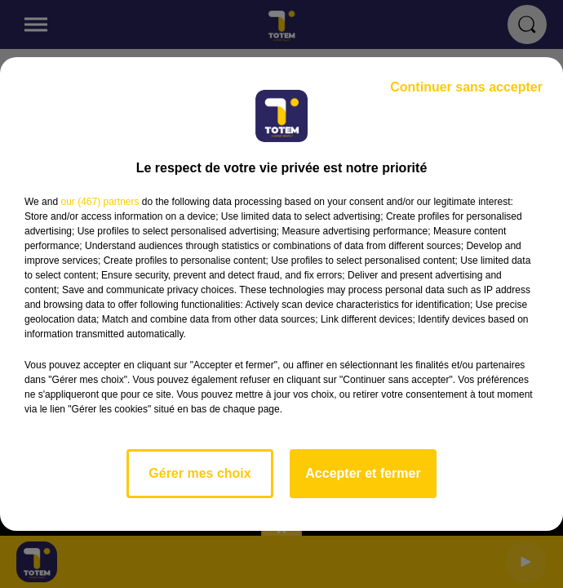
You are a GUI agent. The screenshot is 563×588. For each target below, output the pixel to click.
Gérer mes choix (199, 473)
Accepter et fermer (362, 473)
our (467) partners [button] (99, 201)
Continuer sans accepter (466, 87)
